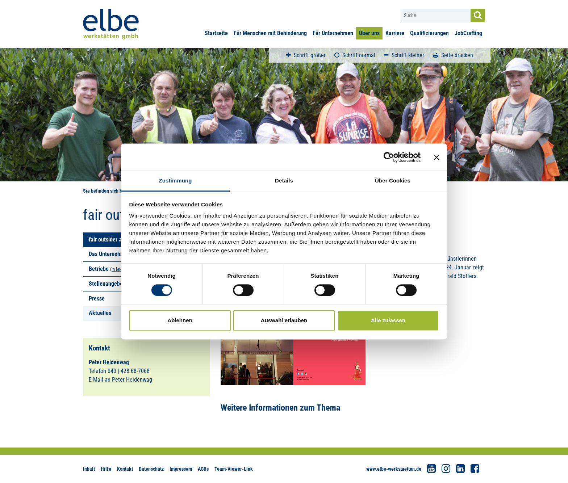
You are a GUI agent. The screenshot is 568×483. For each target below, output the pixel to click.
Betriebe (99, 268)
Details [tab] (284, 180)
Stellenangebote (108, 283)
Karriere (394, 33)
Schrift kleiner (404, 55)
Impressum (181, 469)
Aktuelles (100, 313)
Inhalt (89, 469)
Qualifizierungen (429, 33)
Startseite (216, 33)
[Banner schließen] (436, 157)
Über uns (369, 33)
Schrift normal (354, 55)
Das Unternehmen (109, 254)
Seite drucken (453, 55)
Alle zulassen (388, 320)
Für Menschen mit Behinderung (270, 33)
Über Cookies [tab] (392, 180)
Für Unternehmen (333, 33)
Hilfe (106, 469)
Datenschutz (151, 469)
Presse (97, 298)
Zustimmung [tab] (175, 180)
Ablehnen (179, 320)
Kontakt (125, 469)
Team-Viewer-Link (233, 469)
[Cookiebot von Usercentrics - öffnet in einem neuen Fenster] (389, 157)
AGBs (203, 469)
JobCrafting (468, 33)
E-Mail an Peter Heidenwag (120, 379)
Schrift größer (306, 55)
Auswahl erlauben (284, 320)
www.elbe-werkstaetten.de (393, 469)
